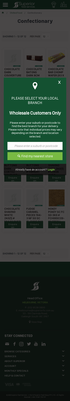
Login (51, 169)
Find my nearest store (37, 156)
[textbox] (35, 146)
